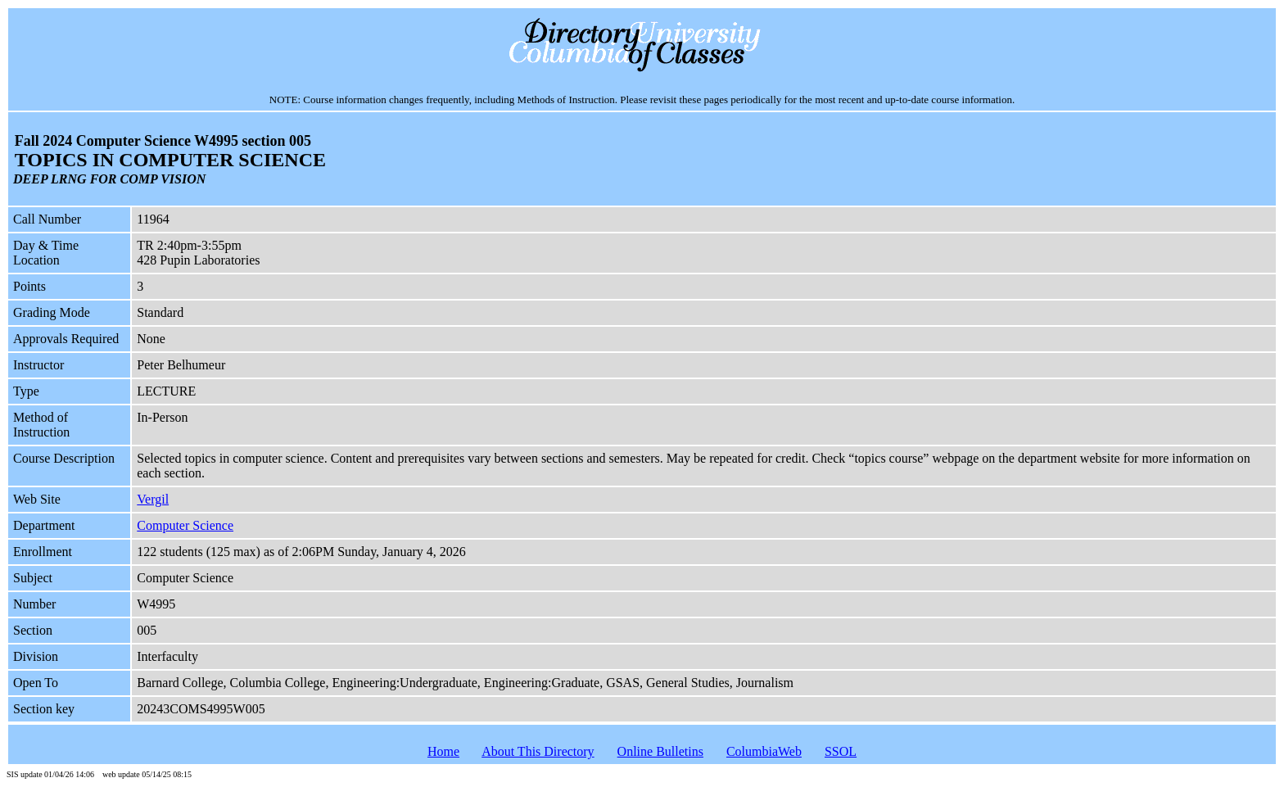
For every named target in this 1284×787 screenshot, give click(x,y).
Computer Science (185, 525)
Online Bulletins (660, 751)
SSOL (841, 751)
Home (443, 751)
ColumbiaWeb (764, 751)
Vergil (153, 499)
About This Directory (538, 751)
